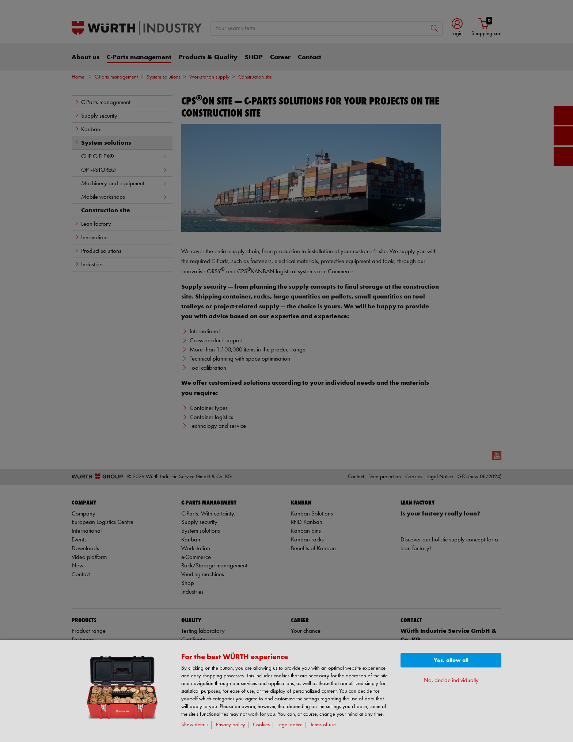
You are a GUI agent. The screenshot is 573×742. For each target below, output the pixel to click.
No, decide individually (451, 680)
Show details (194, 725)
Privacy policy (230, 725)
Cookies (261, 725)
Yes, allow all (451, 660)
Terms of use (323, 725)
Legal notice (290, 725)
